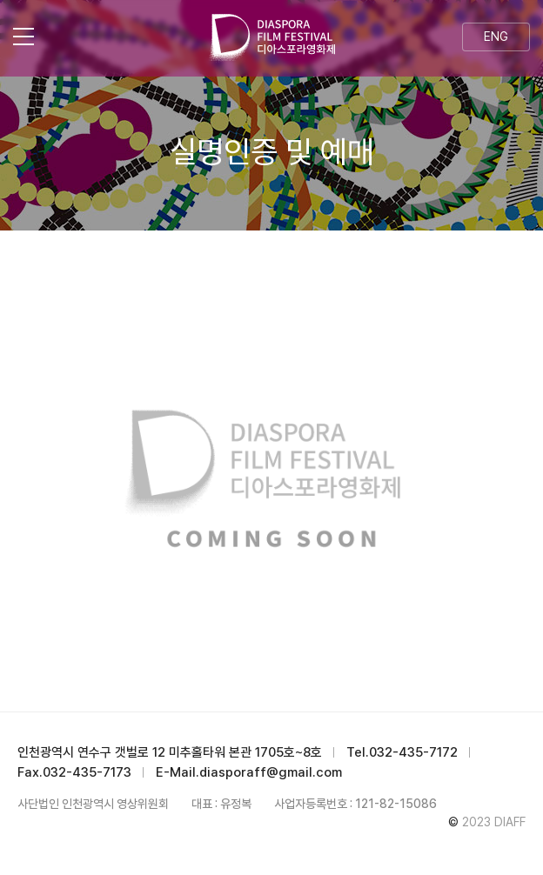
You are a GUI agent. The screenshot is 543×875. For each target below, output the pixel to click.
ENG (496, 36)
